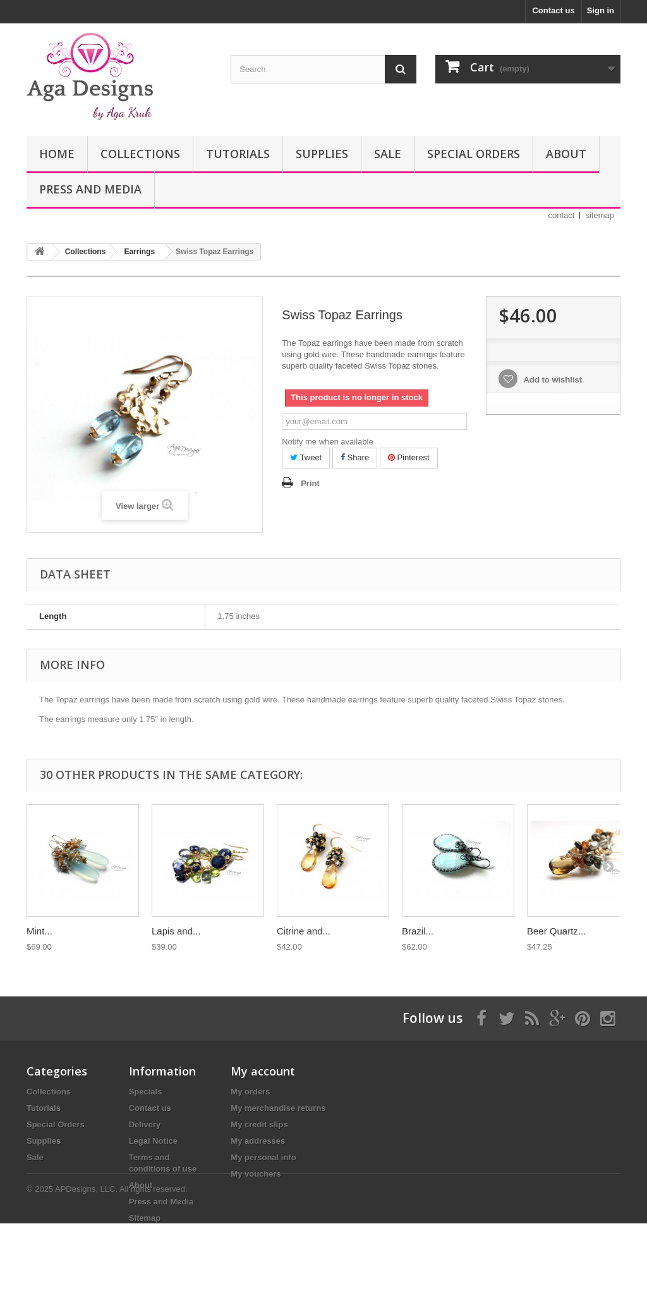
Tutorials (238, 153)
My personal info (263, 1157)
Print (310, 483)
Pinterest (409, 457)
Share (355, 457)
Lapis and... (176, 931)
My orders (250, 1091)
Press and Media (90, 189)
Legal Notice (153, 1141)
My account (263, 1071)
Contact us (553, 10)
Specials (145, 1091)
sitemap (599, 215)
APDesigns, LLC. (86, 1263)
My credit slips (259, 1124)
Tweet (306, 457)
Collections (140, 153)
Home (57, 153)
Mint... (39, 931)
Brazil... (417, 931)
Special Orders (473, 153)
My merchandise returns (278, 1108)
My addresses (258, 1141)
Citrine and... (303, 931)
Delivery (145, 1124)
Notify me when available (327, 441)
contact (561, 215)
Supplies (322, 153)
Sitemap (145, 1218)
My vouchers (256, 1174)
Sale (387, 153)
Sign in (600, 10)
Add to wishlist (551, 379)
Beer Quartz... (556, 931)
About (566, 153)
